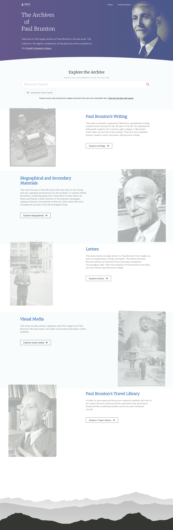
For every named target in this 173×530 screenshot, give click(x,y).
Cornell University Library (38, 48)
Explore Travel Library (102, 420)
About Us (143, 4)
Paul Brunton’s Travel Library (113, 393)
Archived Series (125, 4)
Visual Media (32, 319)
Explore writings (99, 145)
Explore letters (98, 278)
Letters (92, 249)
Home (110, 4)
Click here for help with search (120, 98)
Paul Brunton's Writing (106, 116)
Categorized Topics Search (40, 92)
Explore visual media (35, 342)
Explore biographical (35, 215)
